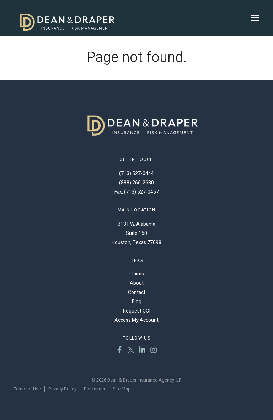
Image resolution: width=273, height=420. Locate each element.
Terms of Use (27, 389)
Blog (136, 301)
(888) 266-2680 (136, 183)
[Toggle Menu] (255, 18)
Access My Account (136, 320)
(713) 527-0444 (136, 173)
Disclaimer (94, 389)
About (137, 283)
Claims (136, 274)
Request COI (136, 311)
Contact (136, 292)
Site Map (122, 389)
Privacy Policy (62, 389)
